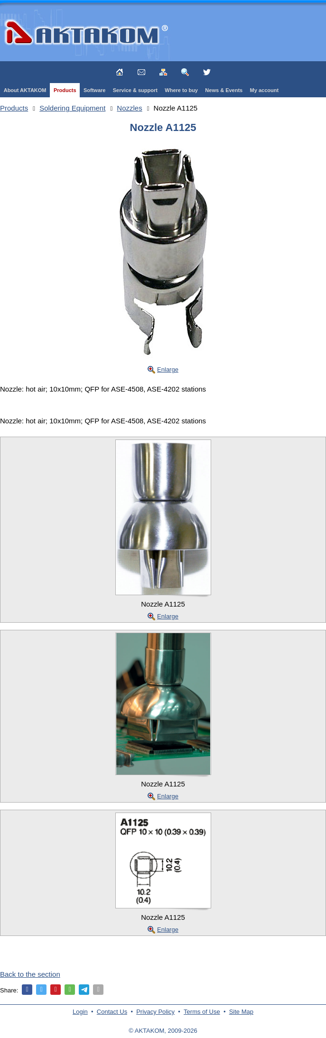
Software (94, 90)
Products (65, 90)
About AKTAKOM (25, 90)
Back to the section (30, 974)
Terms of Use (202, 1011)
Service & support (135, 90)
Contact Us (112, 1011)
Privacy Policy (155, 1011)
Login (80, 1011)
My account (264, 90)
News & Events (223, 90)
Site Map (241, 1011)
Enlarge (167, 369)
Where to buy (181, 90)
